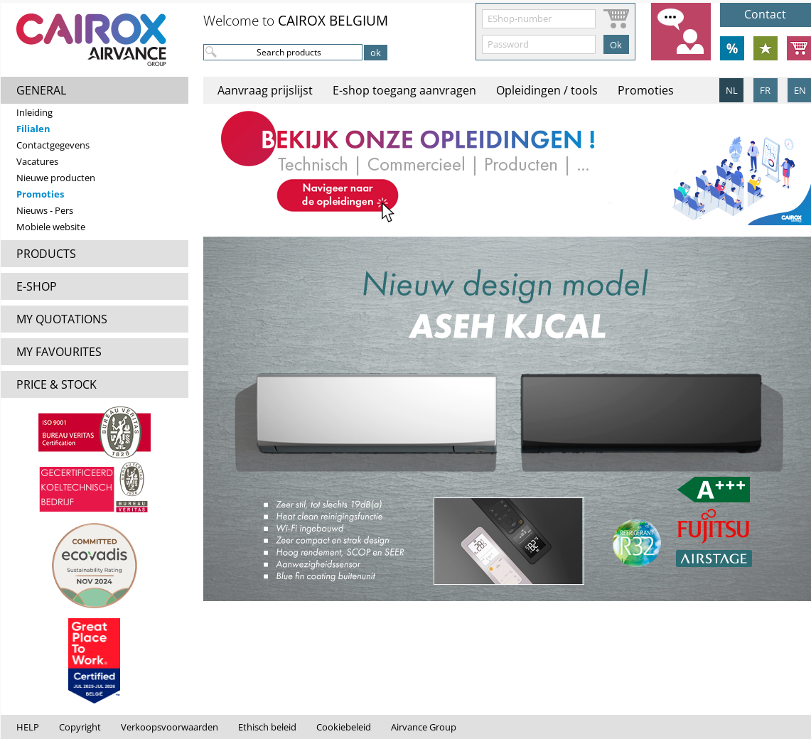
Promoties (40, 194)
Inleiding (34, 112)
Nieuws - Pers (44, 210)
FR (765, 90)
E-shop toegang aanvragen (404, 90)
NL (732, 90)
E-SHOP (36, 286)
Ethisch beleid (267, 727)
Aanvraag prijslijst (265, 90)
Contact (765, 14)
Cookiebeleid (343, 727)
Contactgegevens (53, 145)
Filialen (33, 128)
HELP (27, 727)
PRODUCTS (46, 253)
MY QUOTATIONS (61, 319)
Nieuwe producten (55, 177)
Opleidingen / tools (547, 90)
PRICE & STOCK (56, 384)
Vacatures (37, 161)
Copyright (80, 727)
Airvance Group (423, 727)
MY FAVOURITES (59, 352)
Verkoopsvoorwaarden (169, 727)
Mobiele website (50, 226)
